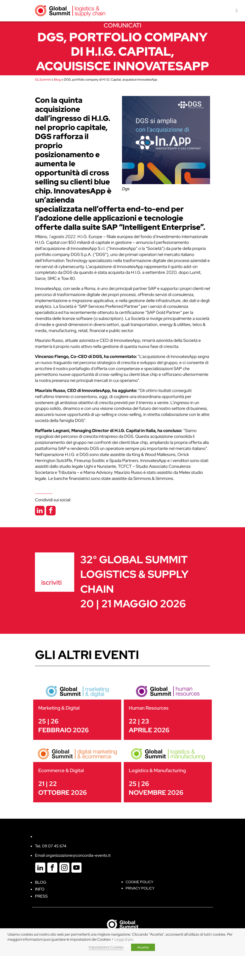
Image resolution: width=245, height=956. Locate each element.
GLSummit (43, 79)
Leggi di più (123, 939)
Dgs (126, 189)
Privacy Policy (140, 888)
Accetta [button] (143, 947)
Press (41, 896)
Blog (57, 79)
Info (40, 889)
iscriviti (51, 582)
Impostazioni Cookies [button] (106, 947)
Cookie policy (139, 882)
